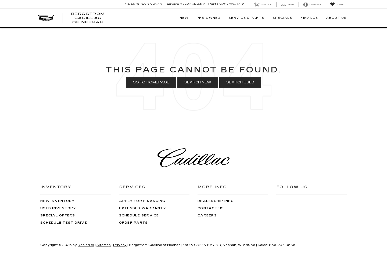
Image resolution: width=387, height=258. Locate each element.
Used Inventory (58, 208)
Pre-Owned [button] (208, 18)
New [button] (184, 18)
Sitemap (103, 245)
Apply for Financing (142, 201)
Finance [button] (309, 18)
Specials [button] (283, 18)
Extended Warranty (142, 208)
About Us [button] (336, 18)
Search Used (240, 82)
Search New (197, 82)
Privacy (120, 245)
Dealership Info (216, 201)
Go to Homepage (151, 82)
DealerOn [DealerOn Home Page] (86, 245)
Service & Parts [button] (246, 18)
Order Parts (133, 222)
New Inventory (57, 201)
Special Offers (57, 215)
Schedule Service (139, 215)
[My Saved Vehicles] (337, 4)
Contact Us (211, 208)
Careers (207, 215)
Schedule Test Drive (63, 222)
